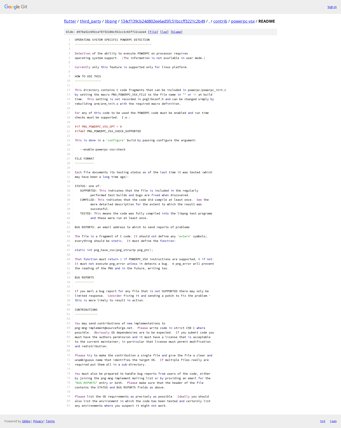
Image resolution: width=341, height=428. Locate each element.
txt (322, 421)
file (153, 32)
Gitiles (26, 421)
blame (176, 32)
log (164, 32)
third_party (90, 21)
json (333, 421)
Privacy (38, 421)
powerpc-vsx (243, 21)
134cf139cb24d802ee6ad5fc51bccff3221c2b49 (163, 21)
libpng (111, 21)
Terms (50, 421)
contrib (220, 21)
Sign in (332, 7)
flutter (70, 21)
